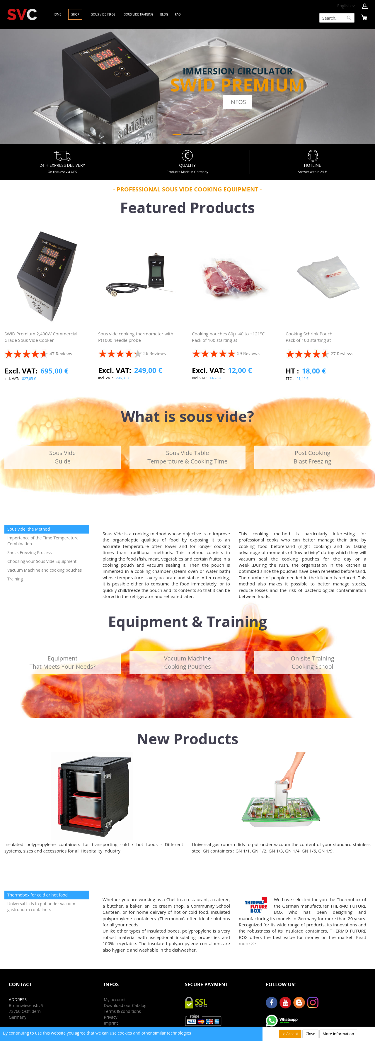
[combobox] (336, 18)
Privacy (110, 1017)
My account (115, 999)
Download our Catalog (125, 1005)
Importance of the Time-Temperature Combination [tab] (43, 540)
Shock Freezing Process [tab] (29, 552)
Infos (237, 102)
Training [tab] (15, 579)
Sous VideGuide (62, 457)
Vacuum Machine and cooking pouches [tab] (44, 570)
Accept (291, 1033)
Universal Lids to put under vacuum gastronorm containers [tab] (41, 906)
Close (310, 1033)
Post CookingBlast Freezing (312, 457)
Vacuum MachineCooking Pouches (187, 662)
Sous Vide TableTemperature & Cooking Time (187, 457)
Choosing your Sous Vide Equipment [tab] (41, 561)
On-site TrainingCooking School (312, 662)
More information (338, 1033)
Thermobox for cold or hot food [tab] (37, 895)
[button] (346, 6)
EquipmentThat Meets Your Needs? (62, 662)
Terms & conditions (122, 1011)
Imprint (111, 1023)
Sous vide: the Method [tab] (28, 529)
